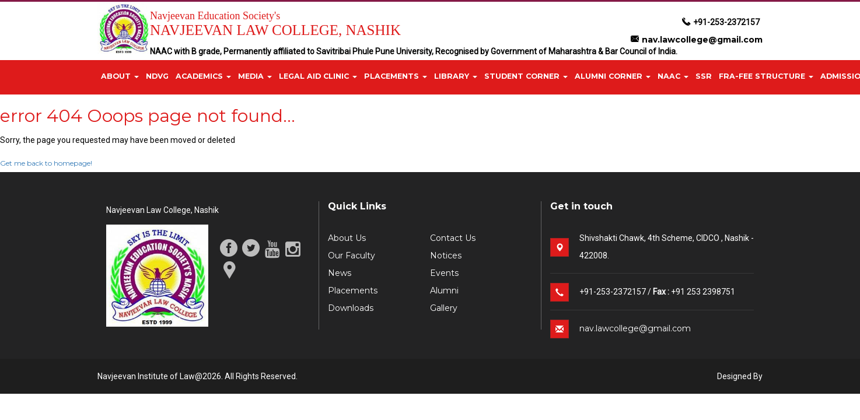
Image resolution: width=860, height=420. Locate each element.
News (339, 273)
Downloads (350, 308)
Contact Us (453, 238)
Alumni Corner (613, 76)
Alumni (444, 290)
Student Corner (526, 76)
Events (444, 273)
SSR (703, 76)
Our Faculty (351, 255)
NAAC (673, 76)
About (120, 76)
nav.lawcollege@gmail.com (697, 39)
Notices (446, 255)
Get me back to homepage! (46, 163)
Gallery (443, 308)
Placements (395, 76)
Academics (203, 76)
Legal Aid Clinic (318, 76)
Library (455, 76)
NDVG (157, 76)
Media (255, 76)
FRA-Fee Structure (766, 76)
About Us (347, 238)
